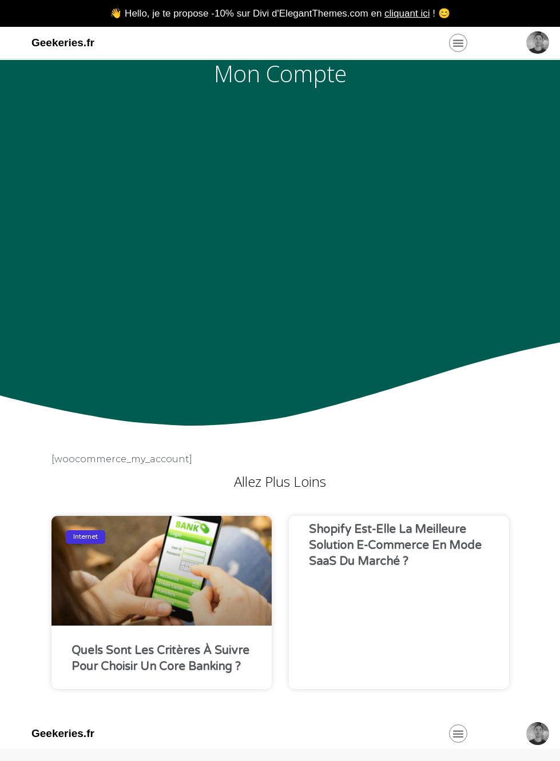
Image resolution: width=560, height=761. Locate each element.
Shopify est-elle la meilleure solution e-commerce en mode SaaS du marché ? (395, 545)
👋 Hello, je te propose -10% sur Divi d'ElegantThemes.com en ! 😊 (280, 13)
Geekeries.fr (62, 43)
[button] (458, 43)
